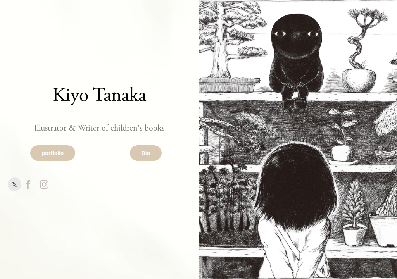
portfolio (53, 153)
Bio (146, 153)
